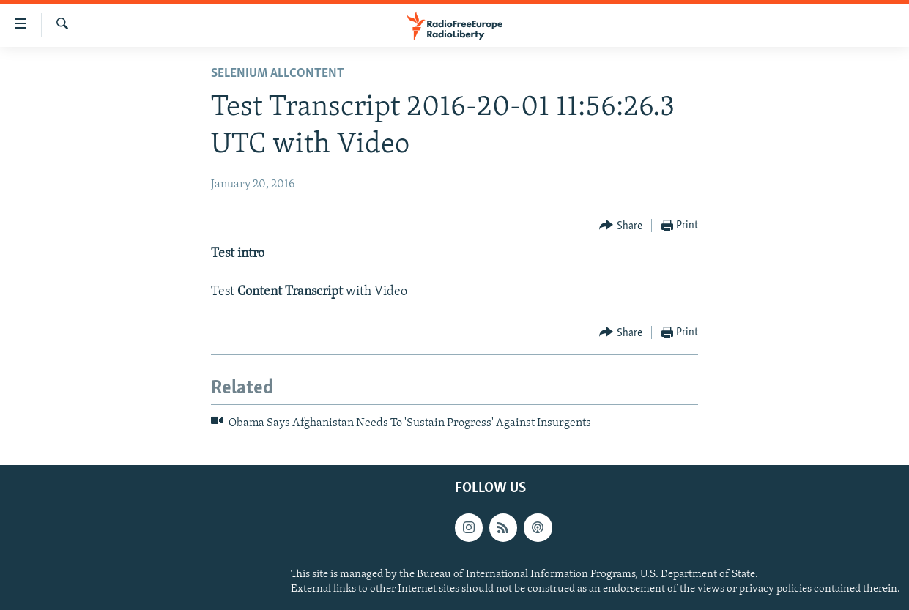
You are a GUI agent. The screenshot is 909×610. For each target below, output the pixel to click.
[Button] (620, 226)
